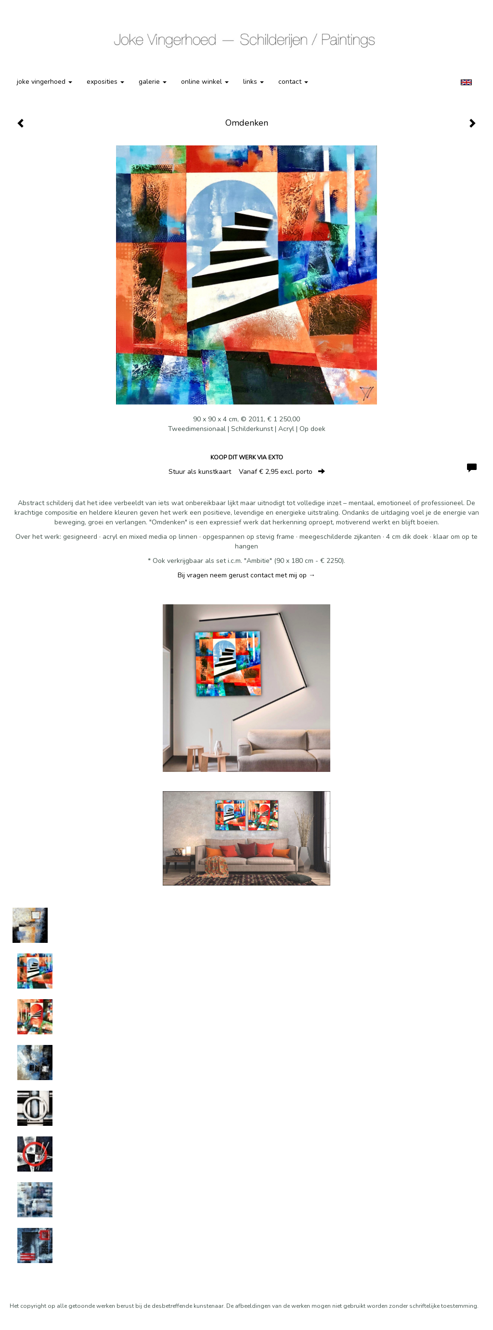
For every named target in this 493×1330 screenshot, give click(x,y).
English (466, 82)
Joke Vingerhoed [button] (44, 81)
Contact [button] (293, 81)
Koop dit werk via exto (246, 457)
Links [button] (253, 81)
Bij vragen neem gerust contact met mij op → (246, 575)
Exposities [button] (105, 81)
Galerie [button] (153, 81)
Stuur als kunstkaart (247, 471)
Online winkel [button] (205, 81)
